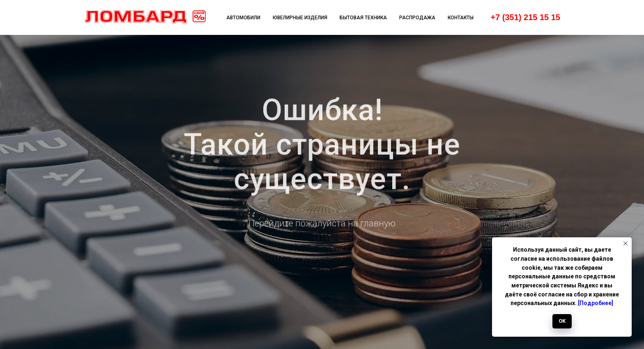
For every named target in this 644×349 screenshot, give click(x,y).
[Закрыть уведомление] (625, 243)
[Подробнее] (595, 303)
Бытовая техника (363, 18)
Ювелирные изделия (300, 18)
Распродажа (417, 18)
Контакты (461, 18)
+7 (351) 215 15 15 (525, 17)
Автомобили (243, 18)
